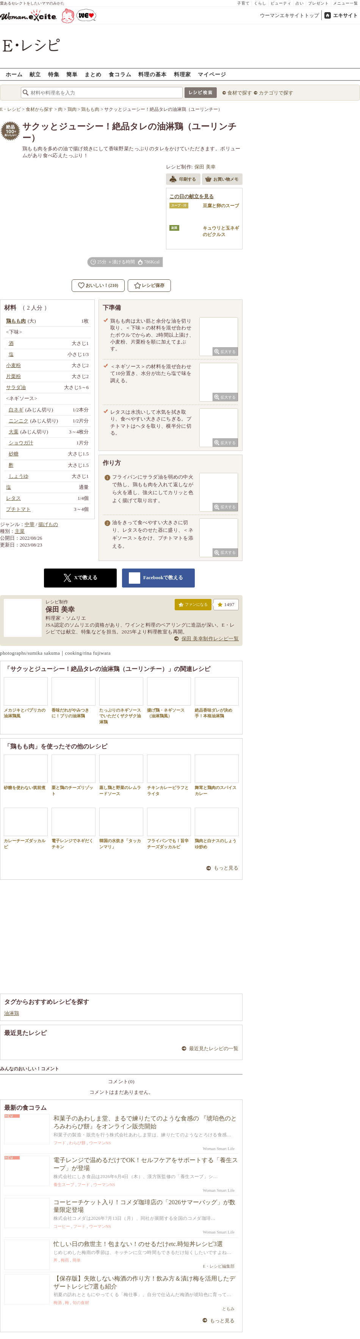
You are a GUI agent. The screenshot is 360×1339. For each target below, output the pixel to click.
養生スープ (63, 1184)
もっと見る (226, 868)
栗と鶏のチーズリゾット (73, 775)
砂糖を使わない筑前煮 (26, 772)
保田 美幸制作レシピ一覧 (210, 638)
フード (59, 1143)
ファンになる (193, 606)
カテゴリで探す (276, 93)
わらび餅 (77, 1143)
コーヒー (61, 1226)
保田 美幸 (205, 167)
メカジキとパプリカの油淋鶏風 (26, 697)
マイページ (212, 74)
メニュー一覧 (345, 3)
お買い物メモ (221, 180)
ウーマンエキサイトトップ (289, 15)
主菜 (20, 531)
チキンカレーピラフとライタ (169, 775)
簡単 (72, 74)
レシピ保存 (153, 285)
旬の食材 (80, 1302)
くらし (260, 3)
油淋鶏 (11, 1013)
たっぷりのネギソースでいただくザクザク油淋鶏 (121, 700)
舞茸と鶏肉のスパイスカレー (217, 775)
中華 (29, 524)
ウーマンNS (100, 1143)
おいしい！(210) (102, 285)
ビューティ (281, 3)
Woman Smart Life (219, 1148)
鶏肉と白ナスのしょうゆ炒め (217, 828)
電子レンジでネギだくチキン (73, 828)
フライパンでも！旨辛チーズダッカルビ (169, 828)
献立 (35, 74)
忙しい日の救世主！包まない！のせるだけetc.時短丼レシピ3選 (138, 1244)
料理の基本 (152, 74)
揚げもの (48, 524)
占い (300, 3)
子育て (243, 3)
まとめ (93, 74)
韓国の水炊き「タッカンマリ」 (121, 828)
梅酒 (57, 1302)
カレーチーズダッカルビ (26, 828)
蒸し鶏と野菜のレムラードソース (121, 775)
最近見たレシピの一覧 (213, 1048)
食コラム (120, 74)
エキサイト (345, 15)
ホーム (14, 74)
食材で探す (239, 93)
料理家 (182, 74)
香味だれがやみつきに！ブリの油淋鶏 (73, 697)
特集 (53, 74)
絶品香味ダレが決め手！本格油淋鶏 (217, 697)
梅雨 (65, 1260)
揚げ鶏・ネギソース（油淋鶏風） (169, 697)
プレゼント (318, 3)
